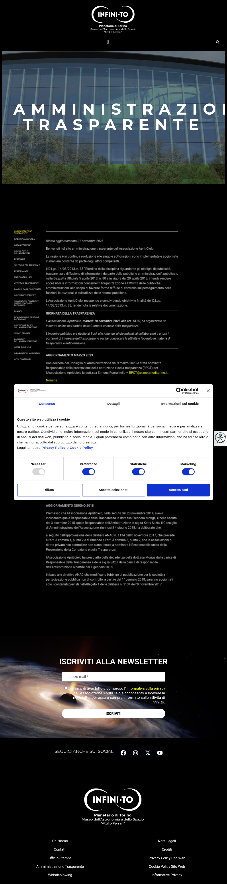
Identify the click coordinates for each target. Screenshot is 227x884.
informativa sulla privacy (145, 689)
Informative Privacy (167, 876)
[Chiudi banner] (208, 390)
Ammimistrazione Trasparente (60, 867)
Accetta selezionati (113, 490)
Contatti (60, 850)
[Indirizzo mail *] (113, 677)
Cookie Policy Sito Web (167, 867)
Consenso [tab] (47, 403)
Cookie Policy (81, 447)
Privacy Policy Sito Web (167, 859)
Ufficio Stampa (60, 859)
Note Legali (167, 842)
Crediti (167, 850)
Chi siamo (60, 842)
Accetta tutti (178, 490)
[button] (108, 42)
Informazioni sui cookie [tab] (180, 403)
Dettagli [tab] (113, 403)
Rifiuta (48, 490)
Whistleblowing (60, 876)
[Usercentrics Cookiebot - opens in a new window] (179, 390)
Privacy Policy (54, 447)
